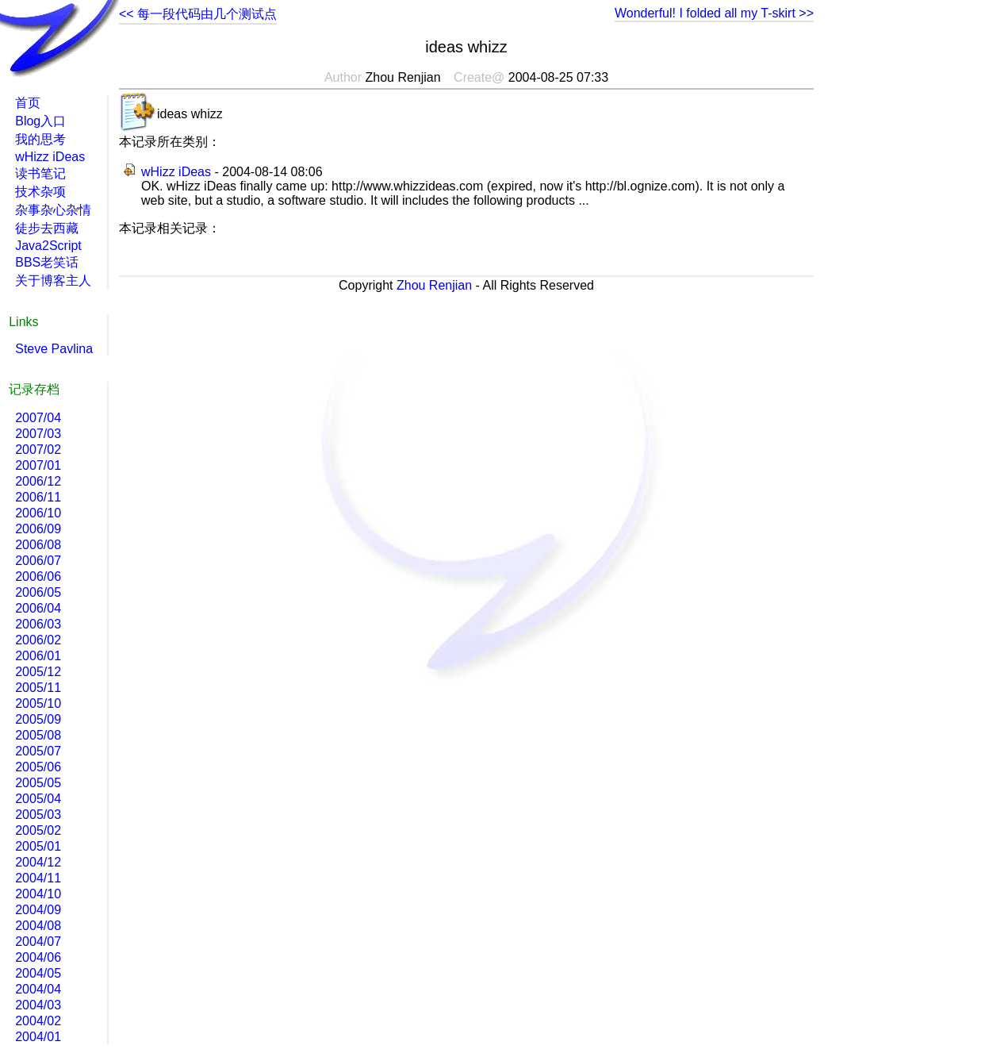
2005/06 (38, 767)
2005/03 (38, 814)
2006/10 (38, 513)
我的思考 (40, 139)
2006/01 (38, 656)
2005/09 (38, 719)
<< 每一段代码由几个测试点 (198, 14)
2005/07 (38, 751)
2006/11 (38, 497)
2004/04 (38, 989)
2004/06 (38, 957)
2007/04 (38, 418)
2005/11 (38, 687)
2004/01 (38, 1037)
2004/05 (38, 973)
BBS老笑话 (47, 262)
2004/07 (38, 941)
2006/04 (38, 608)
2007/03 (38, 433)
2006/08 (38, 545)
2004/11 (38, 878)
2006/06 (38, 576)
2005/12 (38, 671)
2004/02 (38, 1021)
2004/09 (38, 910)
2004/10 (38, 894)
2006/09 (38, 529)
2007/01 (38, 465)
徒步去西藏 (47, 228)
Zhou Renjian (434, 285)
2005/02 (38, 830)
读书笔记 (40, 173)
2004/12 (38, 862)
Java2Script (48, 245)
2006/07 (38, 560)
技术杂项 (40, 191)
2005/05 (38, 783)
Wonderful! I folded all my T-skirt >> (714, 13)
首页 (27, 103)
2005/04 (38, 798)
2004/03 (38, 1005)
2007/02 (38, 449)
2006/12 (38, 481)
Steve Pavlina (54, 349)
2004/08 (38, 925)
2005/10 (38, 703)
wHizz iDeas (176, 172)
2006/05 (38, 592)
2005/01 (38, 846)
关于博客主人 (53, 280)
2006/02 (38, 640)
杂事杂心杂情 (53, 210)
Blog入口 (40, 121)
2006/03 (38, 624)
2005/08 (38, 735)
